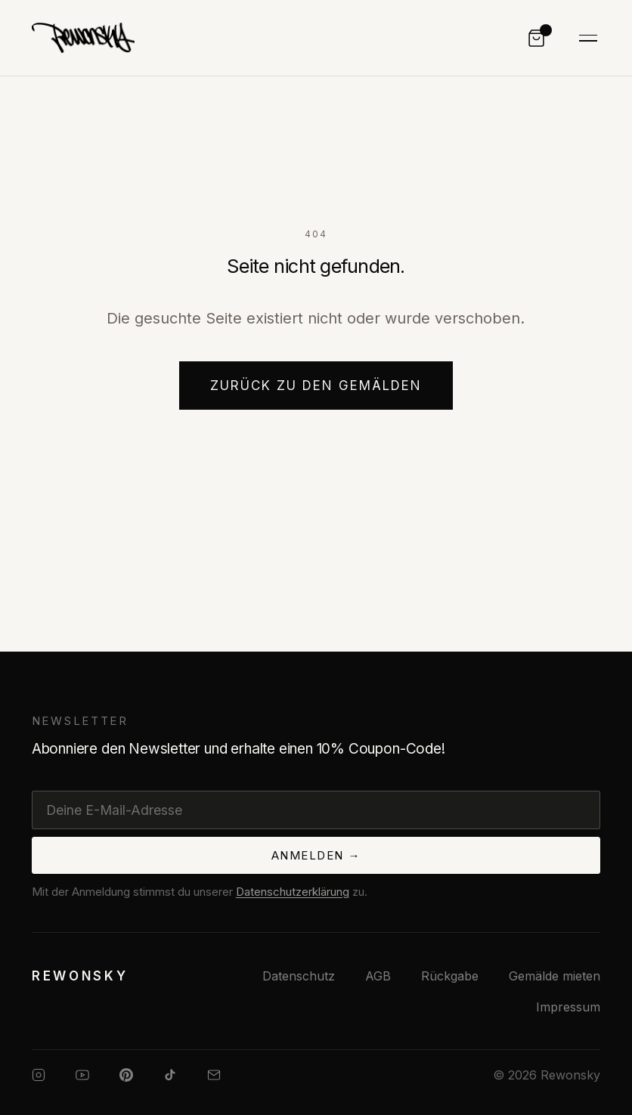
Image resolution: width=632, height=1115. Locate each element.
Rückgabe (450, 975)
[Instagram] (38, 1075)
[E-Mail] (214, 1075)
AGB (378, 975)
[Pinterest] (126, 1075)
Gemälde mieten (554, 975)
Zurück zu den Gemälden (316, 385)
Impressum (568, 1006)
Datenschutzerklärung (292, 891)
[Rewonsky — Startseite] (80, 975)
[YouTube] (82, 1075)
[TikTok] (170, 1075)
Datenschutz (298, 975)
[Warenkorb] (536, 38)
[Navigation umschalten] (588, 38)
